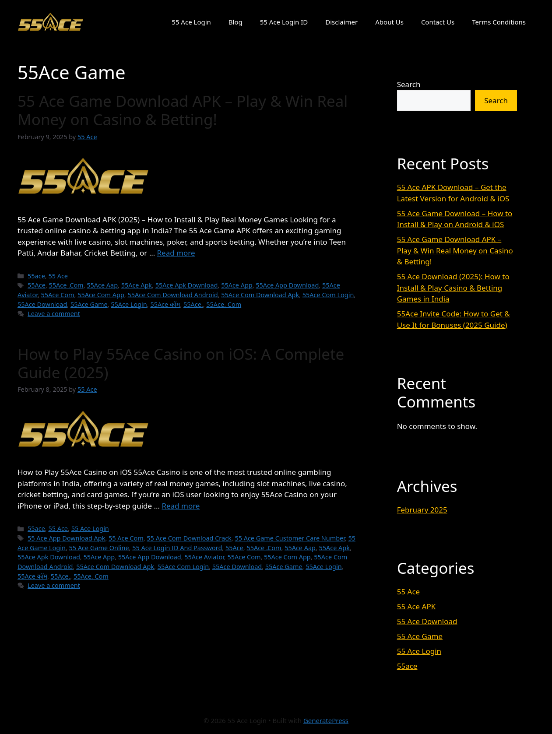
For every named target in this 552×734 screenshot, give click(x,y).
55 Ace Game (420, 636)
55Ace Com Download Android (172, 295)
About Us (389, 22)
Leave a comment (54, 313)
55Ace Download (42, 304)
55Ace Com (57, 295)
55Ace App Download (287, 285)
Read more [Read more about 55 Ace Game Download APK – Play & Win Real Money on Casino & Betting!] (176, 253)
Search (409, 84)
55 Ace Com (126, 538)
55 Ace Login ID (284, 22)
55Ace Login (129, 304)
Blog (236, 22)
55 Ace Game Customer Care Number (290, 538)
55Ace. (193, 304)
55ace (36, 276)
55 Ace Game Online (99, 548)
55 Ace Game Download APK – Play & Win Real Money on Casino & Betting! (183, 110)
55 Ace (58, 276)
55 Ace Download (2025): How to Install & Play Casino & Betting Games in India (453, 287)
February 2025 (422, 510)
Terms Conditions (499, 22)
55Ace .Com (66, 285)
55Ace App (237, 285)
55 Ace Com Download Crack (189, 538)
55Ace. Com (223, 304)
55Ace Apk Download (186, 285)
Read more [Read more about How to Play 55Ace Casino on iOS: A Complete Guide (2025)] (181, 506)
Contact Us (437, 22)
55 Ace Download (427, 621)
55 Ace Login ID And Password (177, 548)
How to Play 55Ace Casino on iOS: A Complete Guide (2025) (181, 363)
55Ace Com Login (328, 295)
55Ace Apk (136, 285)
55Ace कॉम (165, 304)
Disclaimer (341, 22)
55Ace (37, 285)
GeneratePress (325, 720)
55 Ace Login (191, 22)
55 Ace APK (416, 606)
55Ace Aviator (204, 557)
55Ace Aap (102, 285)
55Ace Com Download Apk (260, 295)
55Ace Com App (100, 295)
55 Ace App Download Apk (66, 538)
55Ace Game (89, 304)
